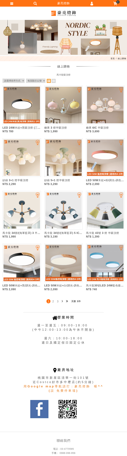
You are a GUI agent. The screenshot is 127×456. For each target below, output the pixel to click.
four (54, 81)
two (49, 81)
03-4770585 (67, 449)
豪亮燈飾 (63, 13)
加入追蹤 (36, 91)
